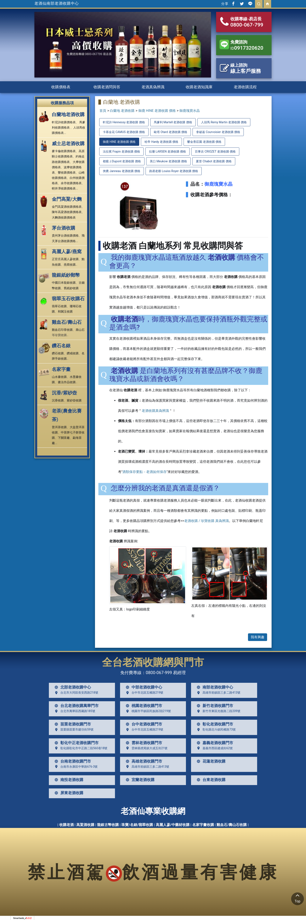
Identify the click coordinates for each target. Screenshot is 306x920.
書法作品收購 (67, 382)
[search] (259, 4)
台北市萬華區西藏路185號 (74, 711)
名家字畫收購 (203, 825)
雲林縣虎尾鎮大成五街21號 (146, 748)
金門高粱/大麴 (67, 199)
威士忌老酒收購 (68, 143)
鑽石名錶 (61, 345)
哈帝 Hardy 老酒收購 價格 (161, 141)
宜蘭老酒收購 (139, 780)
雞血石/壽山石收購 (232, 825)
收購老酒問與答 (107, 87)
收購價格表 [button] (60, 87)
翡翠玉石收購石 (68, 298)
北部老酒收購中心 (72, 687)
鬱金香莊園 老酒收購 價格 (204, 141)
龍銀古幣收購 (108, 825)
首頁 (102, 111)
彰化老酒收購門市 (214, 724)
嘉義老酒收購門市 (214, 743)
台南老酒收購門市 (72, 761)
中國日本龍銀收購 (64, 282)
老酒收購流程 (245, 87)
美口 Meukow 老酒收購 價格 (168, 161)
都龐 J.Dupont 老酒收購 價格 (122, 161)
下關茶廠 (64, 437)
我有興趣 (257, 637)
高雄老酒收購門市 (143, 761)
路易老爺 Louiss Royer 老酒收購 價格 (173, 171)
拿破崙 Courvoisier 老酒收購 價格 (218, 132)
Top (297, 897)
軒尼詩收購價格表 (64, 122)
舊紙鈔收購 (71, 288)
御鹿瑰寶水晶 (189, 111)
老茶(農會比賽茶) (67, 415)
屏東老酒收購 (68, 793)
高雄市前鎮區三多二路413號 (217, 693)
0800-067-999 (159, 672)
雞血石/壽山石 (67, 322)
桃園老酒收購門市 (143, 706)
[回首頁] (267, 4)
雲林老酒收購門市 (143, 743)
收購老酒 (66, 825)
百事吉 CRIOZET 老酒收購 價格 (215, 151)
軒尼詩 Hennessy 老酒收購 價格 (124, 122)
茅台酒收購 (63, 228)
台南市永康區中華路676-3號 (75, 767)
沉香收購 (58, 400)
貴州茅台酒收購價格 (65, 235)
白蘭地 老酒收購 (122, 111)
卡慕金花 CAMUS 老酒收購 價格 (124, 132)
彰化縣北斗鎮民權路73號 (215, 730)
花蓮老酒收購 (210, 761)
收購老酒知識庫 (199, 87)
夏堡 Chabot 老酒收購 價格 (213, 161)
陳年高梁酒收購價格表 (67, 212)
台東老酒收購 (210, 780)
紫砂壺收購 (74, 400)
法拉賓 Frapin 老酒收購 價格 (121, 151)
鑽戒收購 (73, 353)
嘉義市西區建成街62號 (214, 748)
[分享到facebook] (233, 4)
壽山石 (80, 329)
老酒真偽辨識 (153, 87)
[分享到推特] (242, 4)
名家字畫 (61, 369)
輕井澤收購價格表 (64, 188)
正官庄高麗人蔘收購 (65, 259)
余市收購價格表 (71, 183)
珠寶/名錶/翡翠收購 (137, 825)
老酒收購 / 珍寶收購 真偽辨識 (206, 521)
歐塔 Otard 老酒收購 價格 (170, 132)
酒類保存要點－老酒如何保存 (144, 472)
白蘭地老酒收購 (68, 114)
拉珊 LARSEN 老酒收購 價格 (167, 151)
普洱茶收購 (59, 427)
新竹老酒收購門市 (214, 706)
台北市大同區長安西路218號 (75, 693)
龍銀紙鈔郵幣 (66, 275)
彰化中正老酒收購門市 (76, 743)
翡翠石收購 (59, 306)
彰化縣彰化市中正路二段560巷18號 (80, 748)
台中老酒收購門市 (143, 724)
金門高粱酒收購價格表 (67, 206)
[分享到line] (250, 4)
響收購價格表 (67, 172)
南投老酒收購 (68, 780)
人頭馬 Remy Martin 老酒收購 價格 (224, 122)
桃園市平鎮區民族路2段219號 (147, 711)
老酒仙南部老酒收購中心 (56, 3)
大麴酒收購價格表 (64, 217)
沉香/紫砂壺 (64, 392)
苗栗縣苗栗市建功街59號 (73, 730)
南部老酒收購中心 (214, 687)
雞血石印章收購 (62, 329)
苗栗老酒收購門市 (72, 724)
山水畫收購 (59, 377)
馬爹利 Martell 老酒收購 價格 (173, 122)
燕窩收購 (70, 264)
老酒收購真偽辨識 (155, 411)
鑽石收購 (58, 353)
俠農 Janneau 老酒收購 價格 (121, 171)
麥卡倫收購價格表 (64, 151)
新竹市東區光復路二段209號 (217, 711)
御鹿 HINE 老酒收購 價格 (157, 111)
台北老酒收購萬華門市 (76, 706)
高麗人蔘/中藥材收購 (173, 825)
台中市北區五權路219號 (143, 693)
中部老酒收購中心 (143, 687)
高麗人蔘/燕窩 (67, 251)
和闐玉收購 (65, 311)
